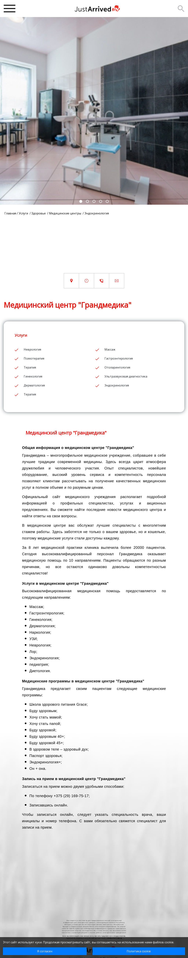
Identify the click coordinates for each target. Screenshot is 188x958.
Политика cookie (139, 951)
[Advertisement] (94, 247)
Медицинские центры (65, 213)
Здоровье (39, 213)
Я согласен (44, 951)
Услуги (24, 213)
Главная (10, 213)
